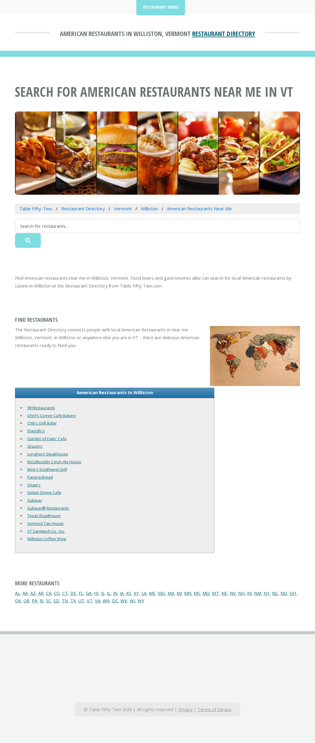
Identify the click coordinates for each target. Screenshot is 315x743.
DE (73, 593)
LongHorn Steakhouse (47, 454)
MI (179, 593)
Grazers (34, 446)
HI (96, 593)
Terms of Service (215, 709)
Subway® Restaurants (48, 508)
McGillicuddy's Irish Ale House (54, 461)
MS (197, 593)
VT (89, 601)
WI (132, 601)
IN (115, 593)
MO (206, 593)
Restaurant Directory (223, 33)
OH (292, 593)
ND (283, 593)
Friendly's (36, 431)
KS (128, 593)
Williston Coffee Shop (46, 538)
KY (136, 593)
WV (123, 601)
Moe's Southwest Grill (47, 469)
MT (215, 593)
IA (122, 593)
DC (115, 601)
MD (161, 593)
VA (97, 601)
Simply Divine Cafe (44, 492)
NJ (249, 593)
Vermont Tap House (45, 523)
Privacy (185, 709)
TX (73, 601)
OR (26, 601)
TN (65, 601)
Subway (34, 500)
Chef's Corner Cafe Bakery (51, 415)
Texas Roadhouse (44, 515)
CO (57, 593)
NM (257, 593)
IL (109, 593)
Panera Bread (40, 477)
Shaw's (34, 485)
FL (81, 593)
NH (241, 593)
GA (89, 593)
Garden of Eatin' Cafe (47, 438)
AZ (33, 593)
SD (56, 601)
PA (34, 601)
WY (141, 601)
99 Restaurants (41, 407)
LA (144, 593)
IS (102, 593)
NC (275, 593)
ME (152, 593)
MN (187, 593)
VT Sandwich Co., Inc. (46, 531)
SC (48, 601)
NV (233, 593)
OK (18, 601)
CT (65, 593)
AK (25, 593)
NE (224, 593)
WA (106, 601)
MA (171, 593)
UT (81, 601)
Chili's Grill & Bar (42, 423)
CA (48, 593)
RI (42, 601)
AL (17, 593)
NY (267, 593)
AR (41, 593)
